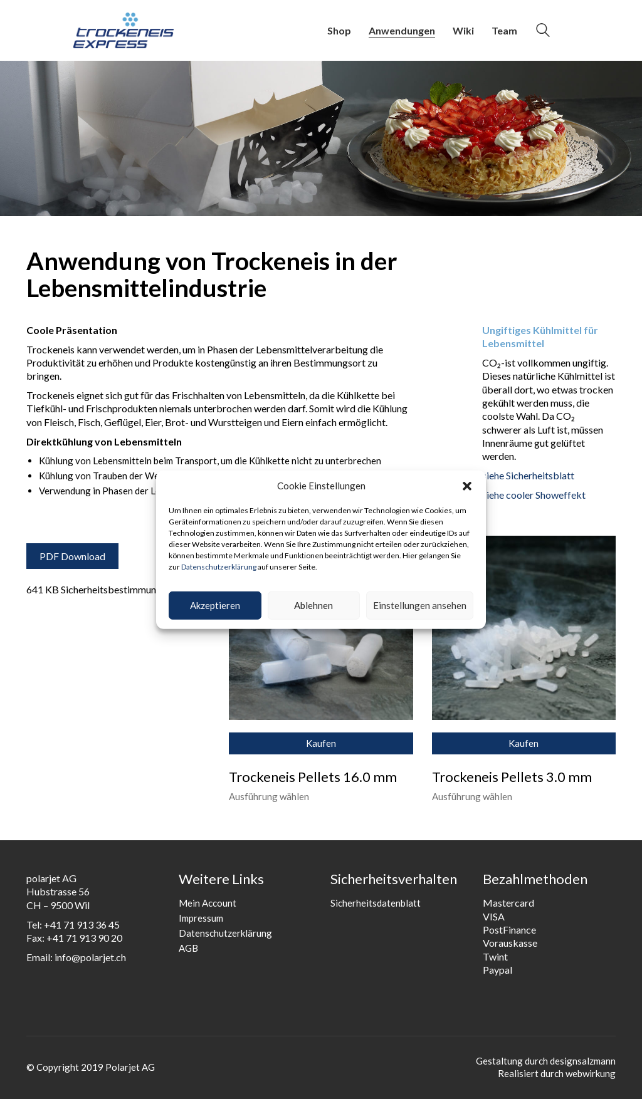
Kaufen (321, 743)
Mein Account (207, 903)
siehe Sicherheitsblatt (528, 475)
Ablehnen (313, 605)
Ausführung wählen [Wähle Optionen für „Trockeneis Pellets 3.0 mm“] (472, 796)
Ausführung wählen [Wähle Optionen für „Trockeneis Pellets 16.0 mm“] (269, 796)
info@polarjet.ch (90, 957)
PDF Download (72, 556)
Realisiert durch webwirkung (557, 1073)
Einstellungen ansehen (419, 605)
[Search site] (543, 31)
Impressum (201, 918)
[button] (467, 486)
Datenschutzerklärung (218, 566)
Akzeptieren (215, 605)
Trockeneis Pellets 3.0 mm (512, 776)
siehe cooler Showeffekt (534, 495)
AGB (188, 948)
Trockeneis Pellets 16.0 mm (313, 776)
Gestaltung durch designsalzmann (546, 1060)
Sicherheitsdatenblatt (375, 903)
